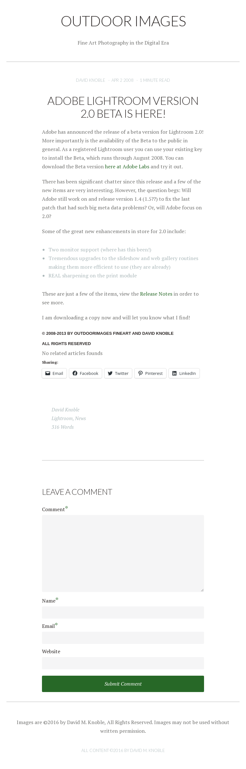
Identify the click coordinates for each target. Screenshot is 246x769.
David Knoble (90, 80)
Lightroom (62, 418)
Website (51, 651)
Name (50, 600)
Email (50, 626)
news (80, 418)
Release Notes (156, 293)
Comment (55, 509)
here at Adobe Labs (127, 166)
